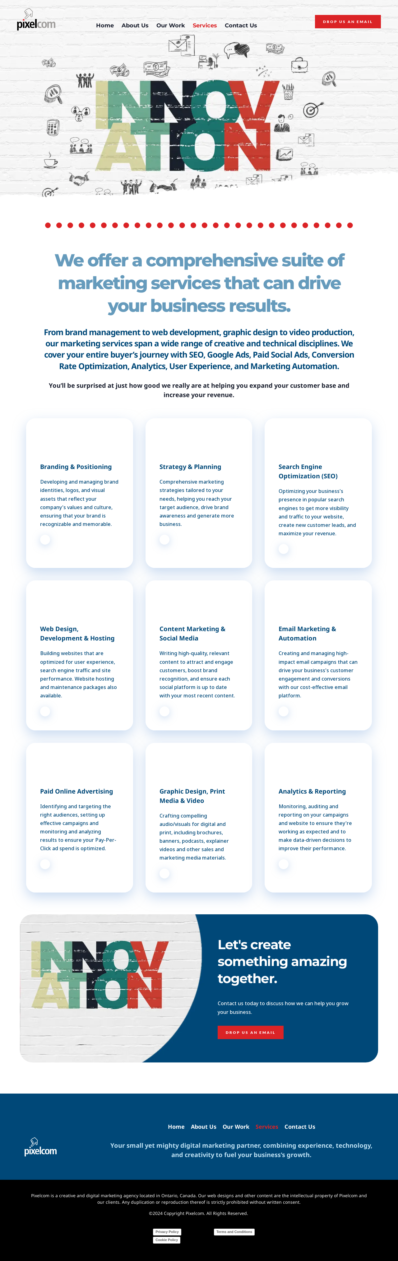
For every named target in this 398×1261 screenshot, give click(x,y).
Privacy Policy (167, 1232)
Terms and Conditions (234, 1232)
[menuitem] (105, 25)
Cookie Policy (166, 1240)
